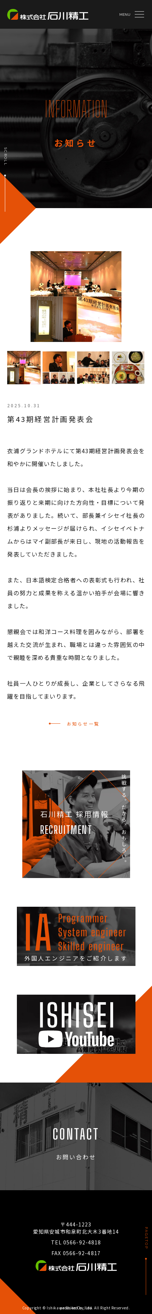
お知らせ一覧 (83, 724)
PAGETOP (146, 1238)
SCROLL (6, 156)
